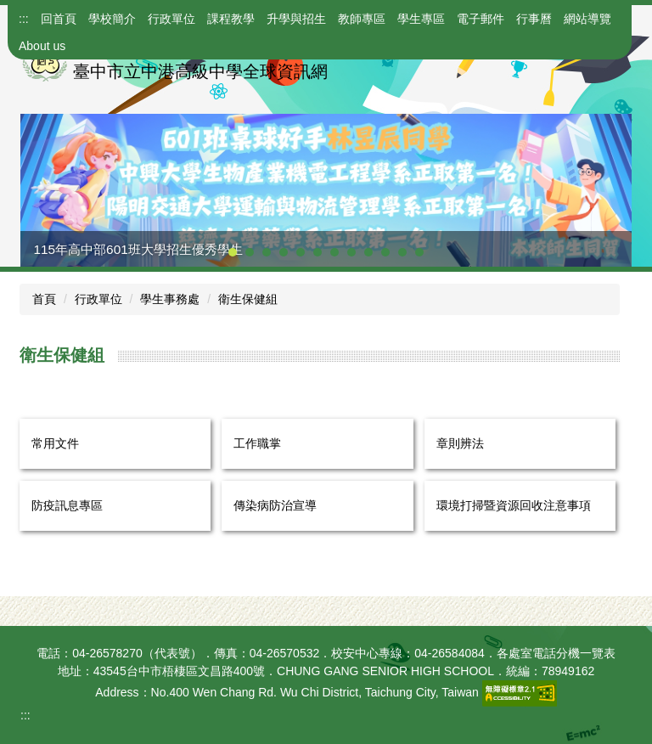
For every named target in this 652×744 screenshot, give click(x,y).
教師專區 (361, 18)
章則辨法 (460, 443)
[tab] (232, 252)
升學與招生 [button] (296, 18)
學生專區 (421, 18)
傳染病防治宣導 (275, 505)
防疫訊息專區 (67, 505)
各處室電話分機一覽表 (556, 653)
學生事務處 (170, 299)
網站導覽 (587, 18)
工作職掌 (257, 443)
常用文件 (55, 443)
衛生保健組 (248, 299)
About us (42, 46)
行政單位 (98, 299)
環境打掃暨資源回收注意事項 (513, 505)
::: (24, 18)
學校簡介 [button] (112, 18)
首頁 (44, 299)
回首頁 (58, 18)
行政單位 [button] (171, 18)
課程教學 (231, 18)
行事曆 (534, 18)
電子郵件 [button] (480, 18)
